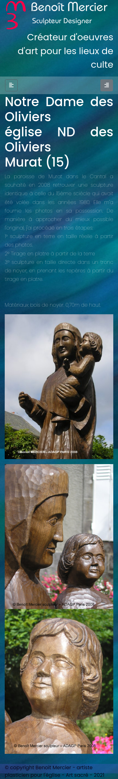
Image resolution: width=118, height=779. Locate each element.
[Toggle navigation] (106, 85)
